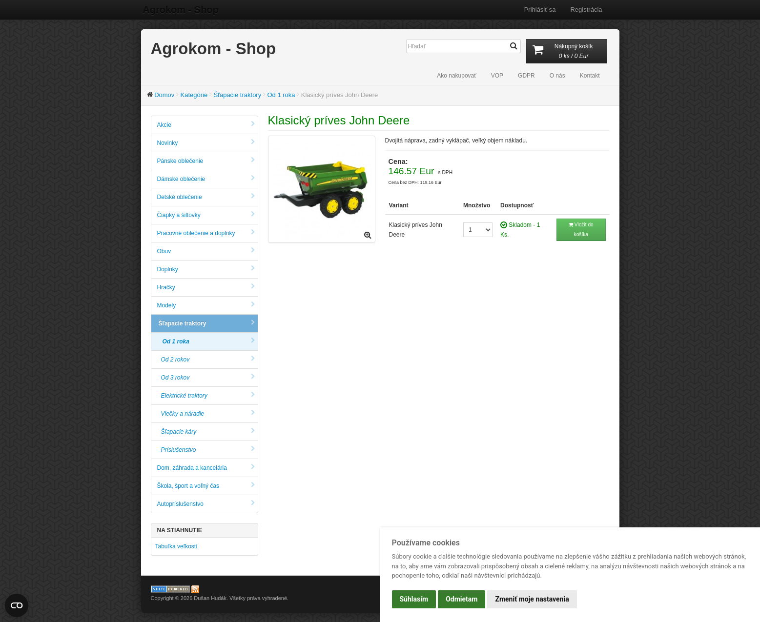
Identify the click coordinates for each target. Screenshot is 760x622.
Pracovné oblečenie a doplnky (206, 233)
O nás (557, 75)
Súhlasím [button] (414, 599)
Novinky (206, 142)
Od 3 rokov (208, 377)
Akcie (206, 124)
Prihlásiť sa (540, 9)
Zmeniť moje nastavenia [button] (532, 599)
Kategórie (194, 95)
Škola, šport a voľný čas (206, 485)
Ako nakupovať (456, 75)
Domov (164, 95)
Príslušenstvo (208, 449)
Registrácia (586, 9)
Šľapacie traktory (237, 95)
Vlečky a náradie (208, 413)
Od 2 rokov (208, 359)
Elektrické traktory (208, 395)
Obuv (206, 251)
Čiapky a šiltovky (206, 215)
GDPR (526, 75)
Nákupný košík (567, 52)
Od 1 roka (281, 95)
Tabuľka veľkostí (176, 546)
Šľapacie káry (208, 431)
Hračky (206, 287)
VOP (497, 75)
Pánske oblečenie (206, 160)
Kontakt (590, 75)
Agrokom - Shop (179, 9)
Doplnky (206, 269)
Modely (206, 305)
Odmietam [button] (461, 599)
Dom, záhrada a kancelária (206, 467)
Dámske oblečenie (206, 178)
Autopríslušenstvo (206, 503)
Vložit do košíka (581, 229)
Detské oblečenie (206, 197)
